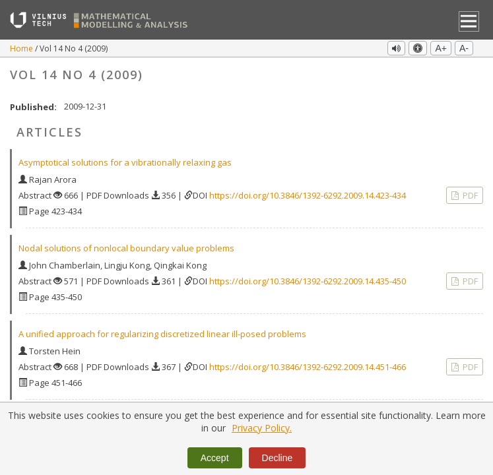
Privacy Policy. (262, 428)
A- (464, 48)
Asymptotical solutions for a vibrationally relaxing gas (125, 162)
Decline (277, 458)
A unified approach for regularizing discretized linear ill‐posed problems (162, 334)
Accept (215, 458)
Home (22, 48)
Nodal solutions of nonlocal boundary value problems (126, 248)
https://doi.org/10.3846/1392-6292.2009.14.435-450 (307, 281)
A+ (441, 48)
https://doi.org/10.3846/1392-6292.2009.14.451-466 (307, 367)
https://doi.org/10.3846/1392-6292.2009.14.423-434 (307, 195)
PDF (469, 195)
